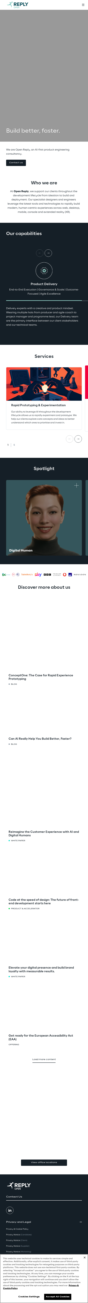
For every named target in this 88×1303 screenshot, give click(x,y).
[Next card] (48, 253)
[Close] (84, 1257)
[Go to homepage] (20, 5)
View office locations (44, 1163)
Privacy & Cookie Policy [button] (17, 1229)
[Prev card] (69, 439)
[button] (16, 163)
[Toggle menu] (83, 5)
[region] (44, 1278)
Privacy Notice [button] (19, 1235)
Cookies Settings (29, 1297)
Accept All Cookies (57, 1297)
